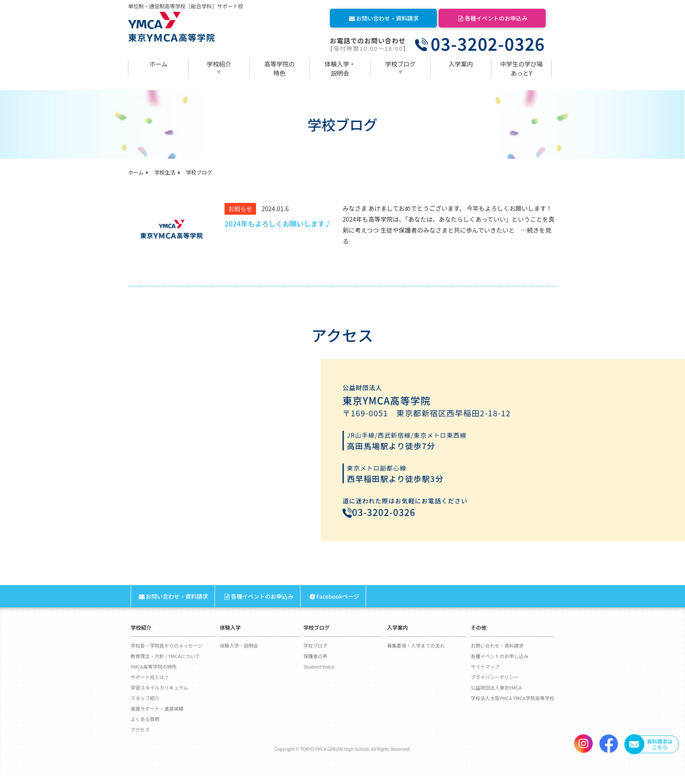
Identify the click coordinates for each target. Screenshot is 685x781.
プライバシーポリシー (495, 682)
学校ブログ (400, 63)
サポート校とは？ (150, 682)
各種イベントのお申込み (492, 18)
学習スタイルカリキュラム (159, 693)
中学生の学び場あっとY (521, 68)
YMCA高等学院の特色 (153, 672)
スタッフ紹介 (145, 703)
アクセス (140, 735)
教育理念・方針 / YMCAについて (165, 661)
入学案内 (461, 63)
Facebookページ (334, 602)
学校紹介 (219, 63)
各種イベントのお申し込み (500, 661)
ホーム (158, 63)
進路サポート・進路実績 (157, 714)
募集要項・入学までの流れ (416, 651)
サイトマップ (485, 672)
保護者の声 (316, 661)
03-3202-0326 (488, 43)
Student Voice (319, 672)
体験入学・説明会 (340, 68)
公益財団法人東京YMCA (496, 693)
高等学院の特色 (279, 68)
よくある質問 (145, 724)
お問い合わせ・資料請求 (383, 18)
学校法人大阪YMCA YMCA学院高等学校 (512, 703)
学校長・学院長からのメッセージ (167, 651)
